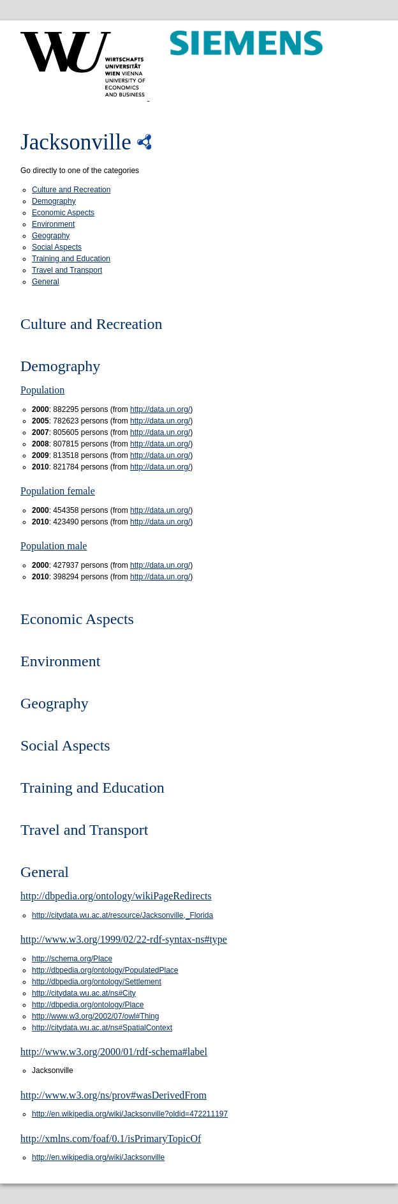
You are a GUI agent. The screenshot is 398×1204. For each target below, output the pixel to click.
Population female (57, 490)
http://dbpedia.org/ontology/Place (88, 1004)
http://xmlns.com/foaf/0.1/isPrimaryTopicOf (110, 1138)
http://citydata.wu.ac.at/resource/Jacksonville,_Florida (122, 915)
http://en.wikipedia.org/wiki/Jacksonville (98, 1157)
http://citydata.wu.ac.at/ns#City (84, 993)
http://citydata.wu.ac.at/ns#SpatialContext (102, 1027)
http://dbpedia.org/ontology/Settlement (96, 981)
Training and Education (71, 258)
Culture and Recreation (71, 189)
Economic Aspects (63, 212)
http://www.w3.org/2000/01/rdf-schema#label (113, 1051)
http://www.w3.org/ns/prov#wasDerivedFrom (113, 1095)
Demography (54, 201)
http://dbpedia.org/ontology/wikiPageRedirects (116, 895)
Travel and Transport (67, 270)
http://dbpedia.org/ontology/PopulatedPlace (105, 970)
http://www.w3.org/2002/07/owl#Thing (95, 1016)
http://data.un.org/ (160, 409)
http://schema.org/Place (72, 958)
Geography (51, 235)
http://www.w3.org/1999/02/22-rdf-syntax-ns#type (123, 939)
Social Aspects (57, 247)
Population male (53, 545)
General (45, 281)
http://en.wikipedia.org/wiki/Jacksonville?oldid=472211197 (130, 1113)
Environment (53, 224)
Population (42, 390)
